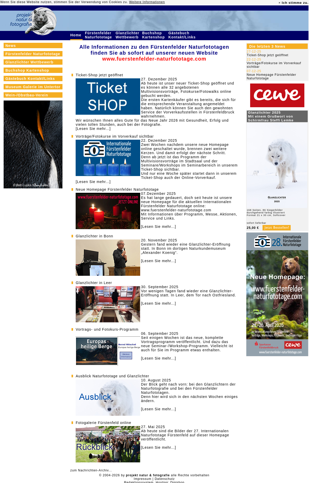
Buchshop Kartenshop (154, 35)
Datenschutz (165, 479)
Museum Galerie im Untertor (33, 87)
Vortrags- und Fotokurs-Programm (107, 329)
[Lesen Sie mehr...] (93, 129)
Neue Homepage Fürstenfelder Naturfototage (117, 189)
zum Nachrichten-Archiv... (91, 470)
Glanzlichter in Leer (94, 283)
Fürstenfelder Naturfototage (99, 35)
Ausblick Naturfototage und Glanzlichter (112, 376)
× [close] (280, 3)
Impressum (142, 479)
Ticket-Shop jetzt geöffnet (99, 75)
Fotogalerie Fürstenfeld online (103, 423)
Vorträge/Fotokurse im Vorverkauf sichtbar (115, 136)
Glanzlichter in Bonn (94, 236)
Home (76, 35)
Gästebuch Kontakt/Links (182, 35)
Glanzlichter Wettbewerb (128, 35)
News (10, 46)
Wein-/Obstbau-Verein (26, 95)
